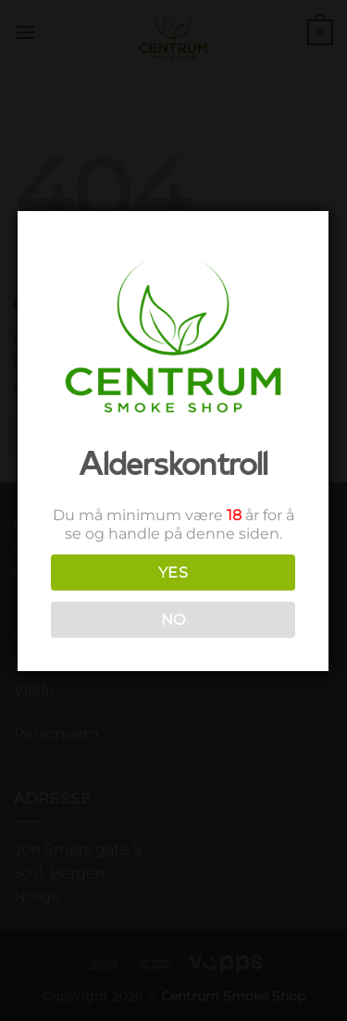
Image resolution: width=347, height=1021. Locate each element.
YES (172, 572)
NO (171, 620)
